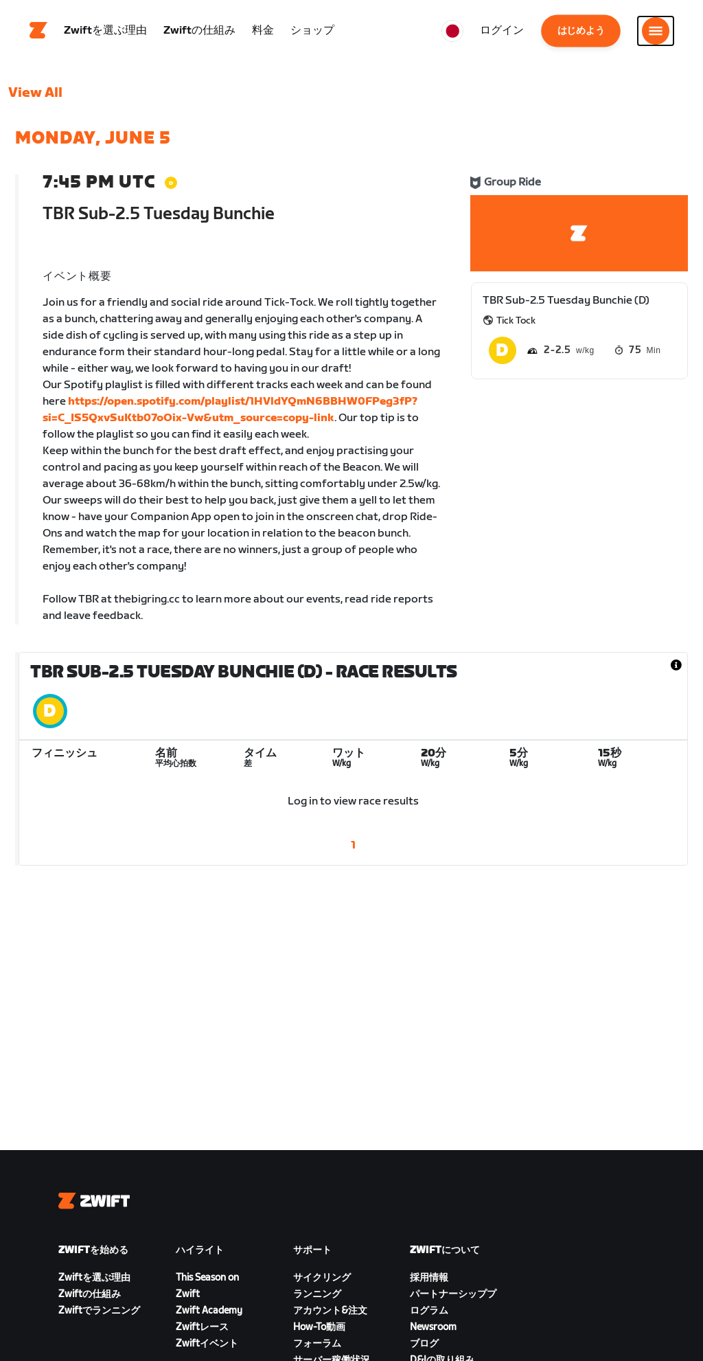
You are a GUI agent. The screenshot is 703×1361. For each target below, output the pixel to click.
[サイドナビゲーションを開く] (655, 30)
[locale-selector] (452, 31)
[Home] (38, 30)
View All (35, 93)
